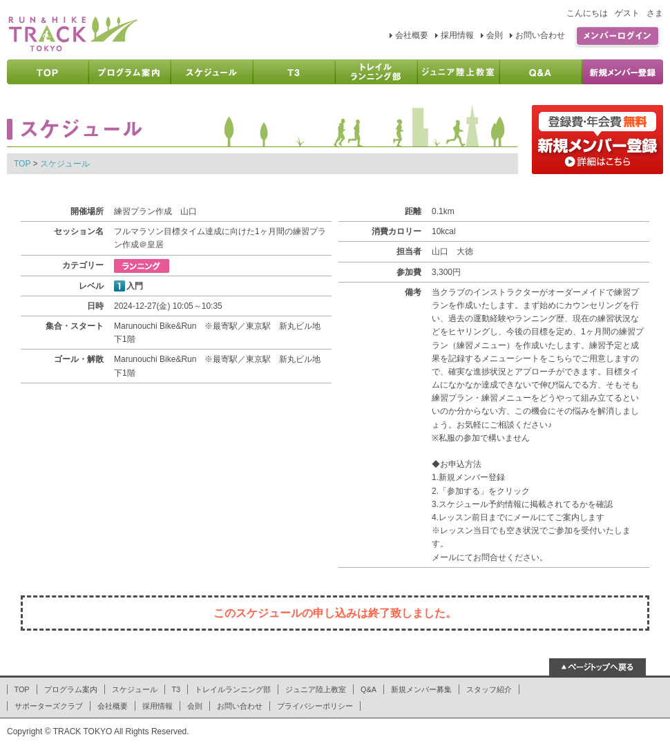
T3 (176, 689)
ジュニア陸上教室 (315, 689)
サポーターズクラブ (49, 706)
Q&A (368, 689)
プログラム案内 (70, 689)
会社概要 (411, 35)
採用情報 (457, 35)
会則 (494, 35)
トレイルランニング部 (233, 689)
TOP (22, 164)
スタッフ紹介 (489, 689)
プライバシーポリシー (315, 706)
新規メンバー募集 (421, 689)
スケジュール (65, 164)
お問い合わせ (540, 35)
